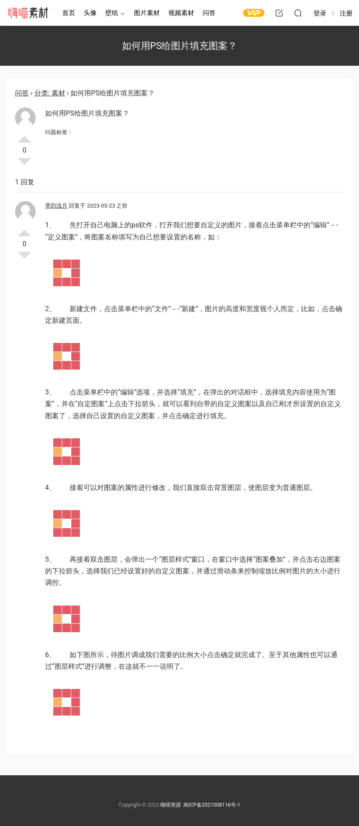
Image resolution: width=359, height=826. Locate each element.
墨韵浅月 (56, 205)
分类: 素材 (49, 93)
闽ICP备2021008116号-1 (211, 805)
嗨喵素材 (27, 13)
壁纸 (111, 13)
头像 (90, 13)
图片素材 (147, 13)
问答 (209, 13)
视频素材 (181, 13)
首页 (68, 13)
